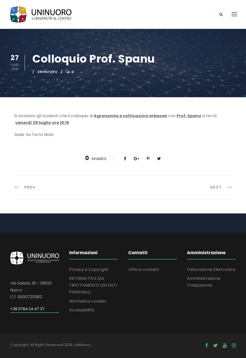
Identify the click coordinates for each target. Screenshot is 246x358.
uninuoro (47, 71)
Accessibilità (81, 310)
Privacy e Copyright (88, 269)
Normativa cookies (87, 301)
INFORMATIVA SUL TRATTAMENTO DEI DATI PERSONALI (93, 285)
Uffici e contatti (143, 269)
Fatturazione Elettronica (211, 269)
